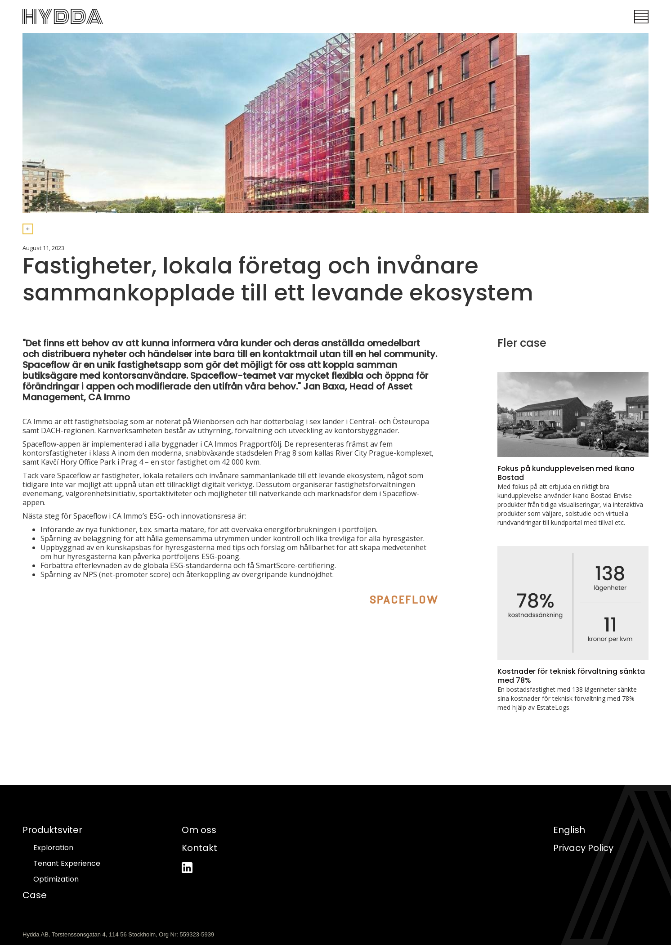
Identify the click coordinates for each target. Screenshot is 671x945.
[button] (641, 16)
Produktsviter (52, 829)
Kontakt (199, 847)
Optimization (56, 879)
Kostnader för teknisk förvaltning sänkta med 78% (571, 675)
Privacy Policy (583, 847)
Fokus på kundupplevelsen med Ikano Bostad (566, 473)
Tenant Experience (66, 863)
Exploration (53, 847)
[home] (62, 16)
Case (34, 895)
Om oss (199, 829)
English (569, 829)
